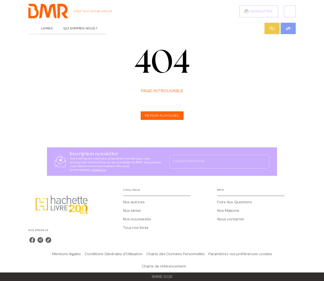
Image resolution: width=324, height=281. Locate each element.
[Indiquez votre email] (214, 161)
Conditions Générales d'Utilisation (114, 253)
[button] (258, 11)
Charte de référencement (164, 266)
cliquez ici (99, 170)
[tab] (33, 28)
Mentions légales (66, 253)
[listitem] (32, 240)
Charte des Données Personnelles (175, 253)
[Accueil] (48, 11)
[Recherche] (290, 11)
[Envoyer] (263, 161)
